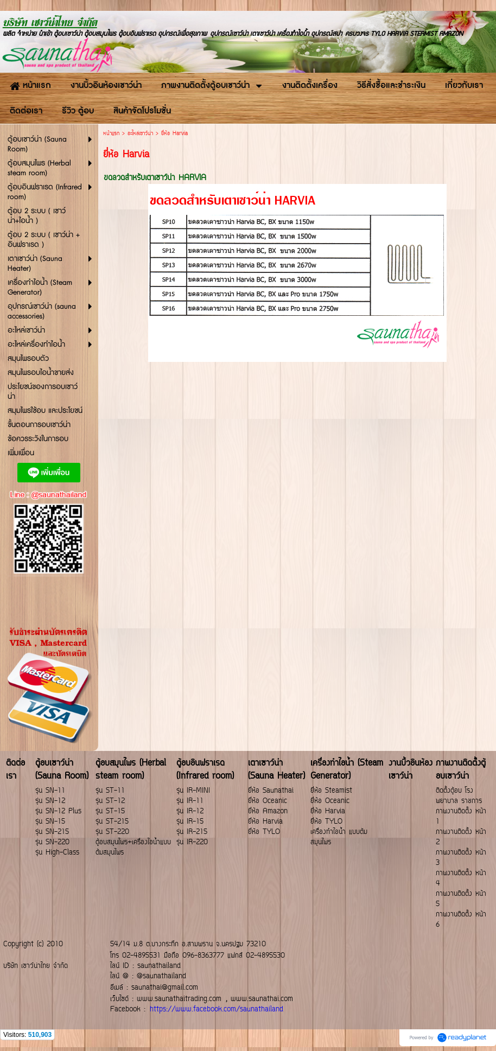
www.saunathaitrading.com (179, 999)
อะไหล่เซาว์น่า (140, 134)
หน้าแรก (111, 134)
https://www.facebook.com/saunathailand (216, 1009)
